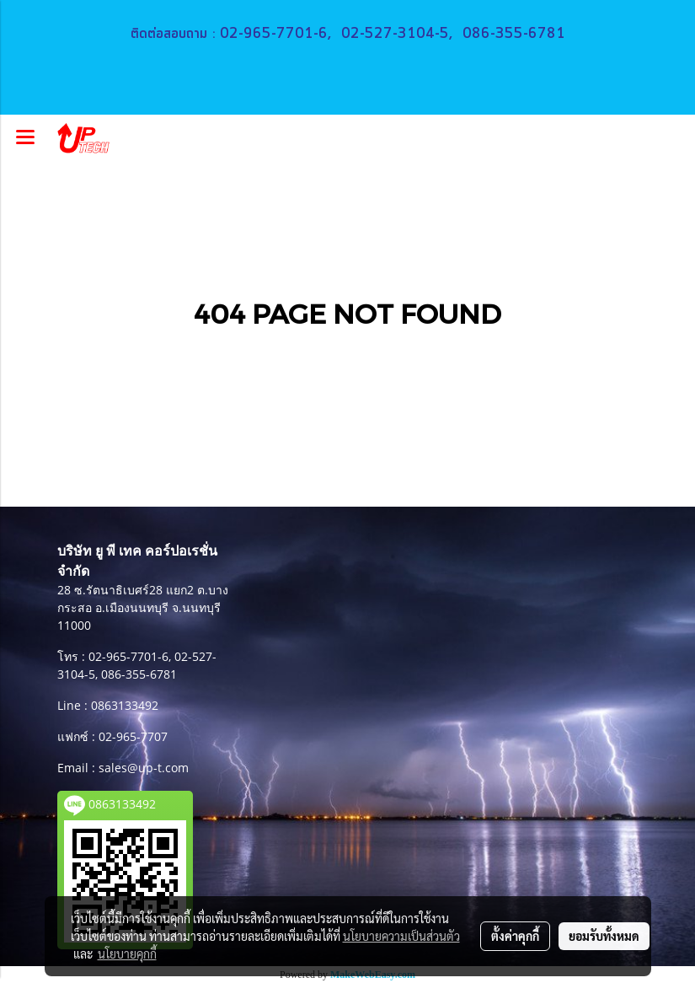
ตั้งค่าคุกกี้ (515, 935)
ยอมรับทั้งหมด (604, 935)
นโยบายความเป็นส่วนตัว (401, 935)
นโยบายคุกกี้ (127, 953)
